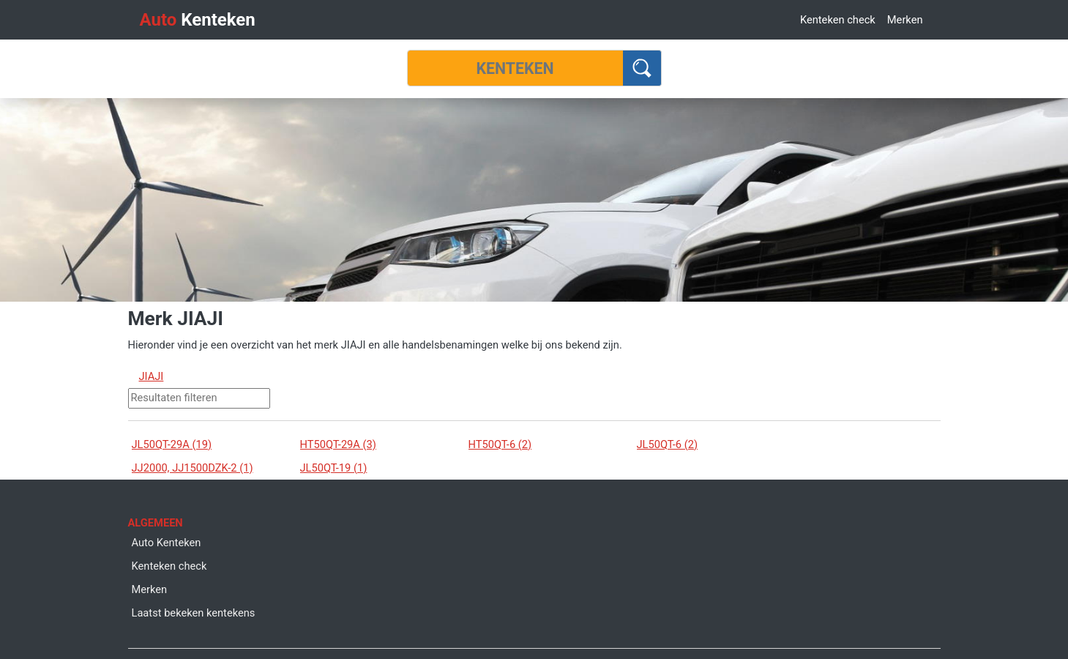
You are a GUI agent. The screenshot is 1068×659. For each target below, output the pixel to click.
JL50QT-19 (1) (333, 467)
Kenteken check (837, 19)
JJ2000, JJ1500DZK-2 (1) (192, 467)
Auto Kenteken (166, 542)
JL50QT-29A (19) (172, 444)
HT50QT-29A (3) (338, 444)
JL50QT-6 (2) (667, 444)
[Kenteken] (515, 68)
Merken (905, 19)
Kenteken (197, 20)
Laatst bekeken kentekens (193, 612)
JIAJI (151, 376)
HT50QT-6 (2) (500, 444)
